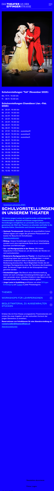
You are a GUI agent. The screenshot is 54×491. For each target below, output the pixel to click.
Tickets (19, 285)
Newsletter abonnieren (35, 480)
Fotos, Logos (31, 486)
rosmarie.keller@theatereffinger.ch (16, 324)
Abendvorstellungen (11, 238)
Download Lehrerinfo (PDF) (14, 205)
